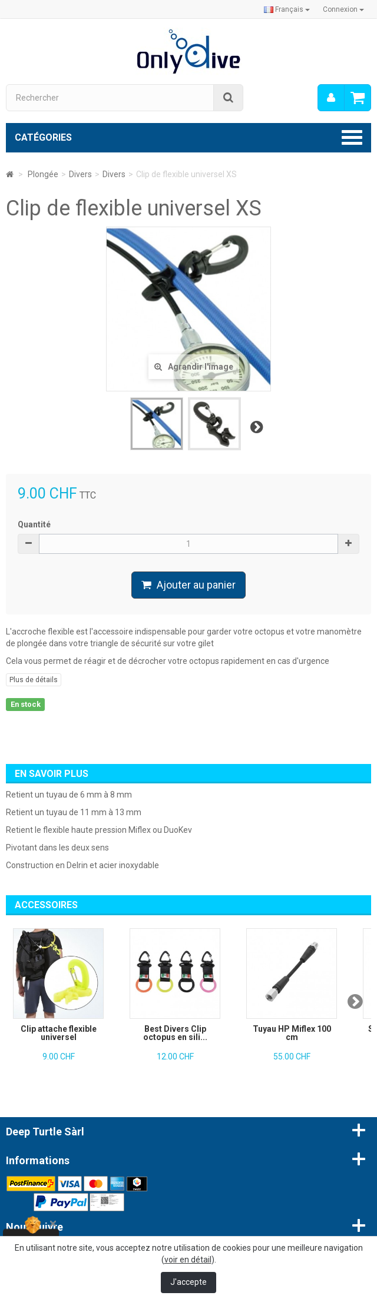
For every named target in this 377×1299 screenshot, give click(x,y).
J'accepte (188, 1282)
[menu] (331, 97)
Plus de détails (33, 680)
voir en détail (187, 1259)
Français (287, 9)
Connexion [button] (343, 9)
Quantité (34, 524)
